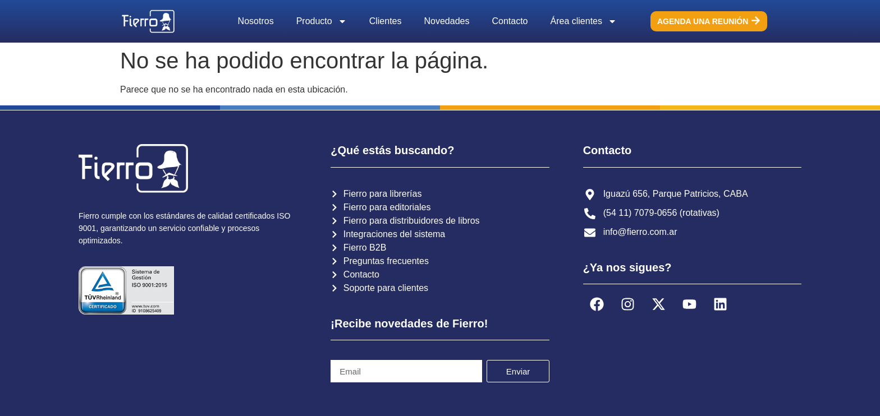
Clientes (385, 21)
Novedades (447, 21)
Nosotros (256, 21)
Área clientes (584, 21)
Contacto (510, 21)
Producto (321, 21)
